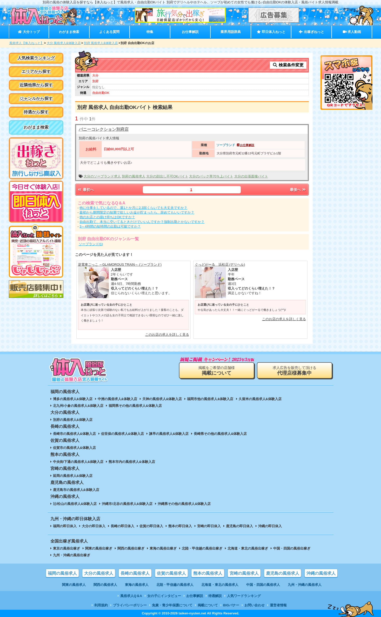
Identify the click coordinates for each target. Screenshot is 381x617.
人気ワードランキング (244, 596)
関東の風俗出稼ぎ (98, 548)
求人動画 (352, 32)
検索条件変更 (288, 65)
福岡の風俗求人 (62, 573)
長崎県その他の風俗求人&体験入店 (220, 434)
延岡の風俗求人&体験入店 (72, 476)
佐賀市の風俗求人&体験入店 (74, 448)
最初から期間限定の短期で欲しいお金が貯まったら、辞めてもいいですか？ (136, 212)
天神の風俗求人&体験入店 (162, 399)
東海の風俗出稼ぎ (163, 548)
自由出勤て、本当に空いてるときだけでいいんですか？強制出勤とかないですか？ (141, 222)
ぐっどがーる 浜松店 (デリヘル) (220, 264)
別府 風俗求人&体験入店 (101, 43)
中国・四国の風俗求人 (263, 585)
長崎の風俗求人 (135, 573)
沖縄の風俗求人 (321, 573)
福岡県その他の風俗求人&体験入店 (135, 406)
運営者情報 (278, 605)
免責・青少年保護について (172, 605)
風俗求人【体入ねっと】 (26, 43)
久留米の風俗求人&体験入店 (260, 399)
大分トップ (29, 32)
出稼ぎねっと (311, 32)
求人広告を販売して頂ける (294, 371)
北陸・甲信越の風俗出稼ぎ (202, 548)
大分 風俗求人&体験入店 (64, 43)
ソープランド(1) (91, 244)
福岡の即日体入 (65, 526)
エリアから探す (36, 71)
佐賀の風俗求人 (171, 573)
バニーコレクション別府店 (104, 129)
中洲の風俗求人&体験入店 (117, 399)
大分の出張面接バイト (251, 176)
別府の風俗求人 (133, 176)
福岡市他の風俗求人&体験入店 (210, 399)
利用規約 (101, 605)
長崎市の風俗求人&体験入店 (74, 434)
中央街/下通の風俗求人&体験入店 (78, 462)
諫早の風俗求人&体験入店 (169, 434)
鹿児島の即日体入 (239, 526)
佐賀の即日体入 (151, 526)
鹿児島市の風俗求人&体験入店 (76, 490)
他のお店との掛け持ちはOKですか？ (107, 217)
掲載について (208, 605)
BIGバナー (231, 605)
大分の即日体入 (93, 526)
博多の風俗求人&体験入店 (72, 399)
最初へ (85, 190)
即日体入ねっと (271, 32)
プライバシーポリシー (130, 605)
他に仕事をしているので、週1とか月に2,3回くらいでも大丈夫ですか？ (133, 208)
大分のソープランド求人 (102, 176)
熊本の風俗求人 (207, 573)
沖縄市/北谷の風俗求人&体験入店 (127, 504)
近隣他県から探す (36, 85)
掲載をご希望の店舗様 (216, 371)
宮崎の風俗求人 (244, 573)
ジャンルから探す (36, 98)
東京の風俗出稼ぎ (66, 548)
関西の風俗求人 (105, 585)
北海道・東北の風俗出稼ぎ (248, 548)
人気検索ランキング (36, 58)
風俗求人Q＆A (131, 596)
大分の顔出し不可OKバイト (167, 176)
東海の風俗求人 (137, 585)
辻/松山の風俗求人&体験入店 (75, 504)
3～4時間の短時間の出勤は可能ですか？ (110, 226)
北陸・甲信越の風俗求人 (174, 585)
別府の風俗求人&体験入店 (72, 420)
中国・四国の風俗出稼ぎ (291, 548)
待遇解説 (215, 596)
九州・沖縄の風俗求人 (305, 585)
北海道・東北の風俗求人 (219, 585)
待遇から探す (36, 112)
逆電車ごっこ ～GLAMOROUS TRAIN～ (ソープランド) (120, 264)
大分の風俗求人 (98, 573)
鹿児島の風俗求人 (282, 573)
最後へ (298, 190)
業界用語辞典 (230, 32)
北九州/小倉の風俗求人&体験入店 (78, 406)
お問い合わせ (254, 605)
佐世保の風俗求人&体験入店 (122, 434)
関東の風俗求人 (74, 585)
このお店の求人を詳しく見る (167, 335)
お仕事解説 (190, 32)
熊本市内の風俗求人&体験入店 (132, 462)
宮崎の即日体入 (209, 526)
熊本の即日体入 (180, 526)
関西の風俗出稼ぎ (130, 548)
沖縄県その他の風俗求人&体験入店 (184, 504)
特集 (149, 32)
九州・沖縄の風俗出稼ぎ (71, 555)
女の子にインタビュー (164, 596)
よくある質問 (109, 32)
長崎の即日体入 (122, 526)
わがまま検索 (69, 32)
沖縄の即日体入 (270, 526)
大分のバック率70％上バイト (211, 176)
